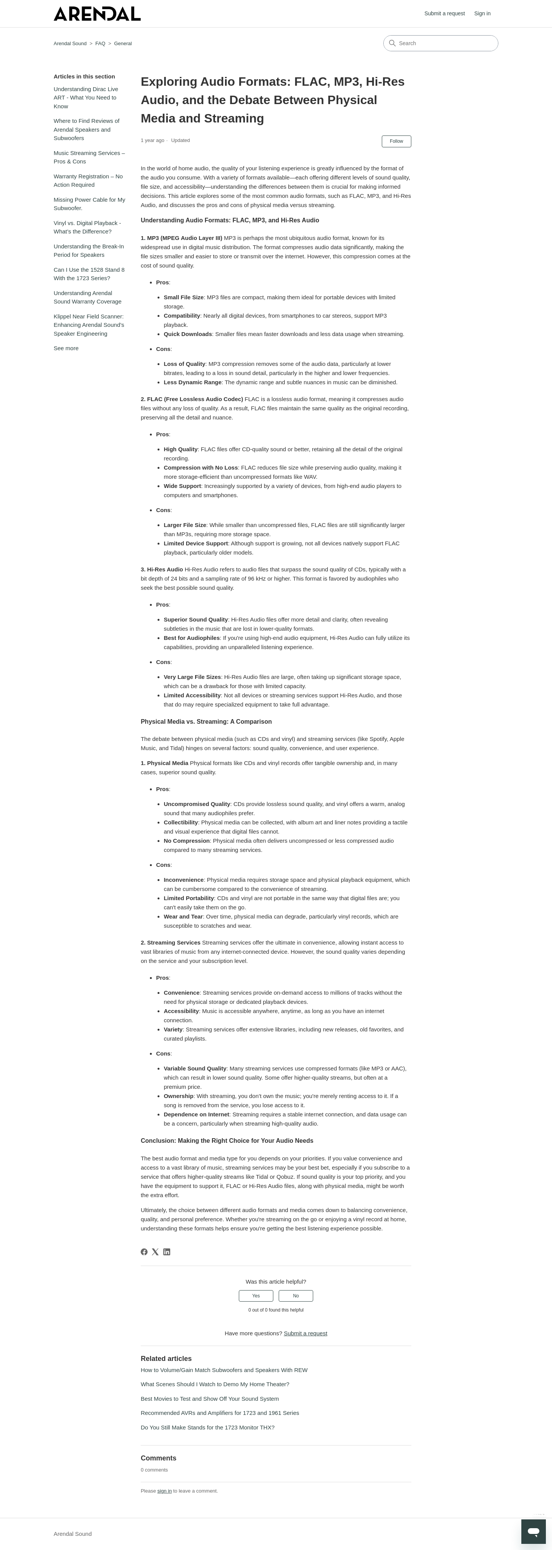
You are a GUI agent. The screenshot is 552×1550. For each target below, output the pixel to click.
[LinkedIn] (166, 1251)
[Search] (441, 43)
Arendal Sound (70, 43)
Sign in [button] (482, 13)
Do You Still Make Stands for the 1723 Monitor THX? (207, 1427)
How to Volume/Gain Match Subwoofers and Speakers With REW (224, 1370)
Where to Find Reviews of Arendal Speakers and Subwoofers (87, 129)
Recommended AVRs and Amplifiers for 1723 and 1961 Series (220, 1413)
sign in (165, 1491)
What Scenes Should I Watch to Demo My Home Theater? (215, 1384)
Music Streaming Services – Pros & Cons (89, 157)
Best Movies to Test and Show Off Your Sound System (210, 1398)
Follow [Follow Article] (396, 141)
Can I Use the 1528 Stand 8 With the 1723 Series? (89, 274)
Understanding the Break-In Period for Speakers (89, 250)
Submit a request (444, 13)
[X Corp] (155, 1251)
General (123, 43)
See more (66, 348)
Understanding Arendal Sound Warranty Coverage (88, 297)
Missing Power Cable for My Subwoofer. (89, 204)
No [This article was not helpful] (296, 1296)
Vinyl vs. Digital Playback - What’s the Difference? (87, 227)
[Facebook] (144, 1251)
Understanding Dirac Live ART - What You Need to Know (86, 97)
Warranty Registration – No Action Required (88, 180)
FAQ (100, 43)
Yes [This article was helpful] (256, 1296)
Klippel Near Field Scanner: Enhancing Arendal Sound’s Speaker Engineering (89, 325)
